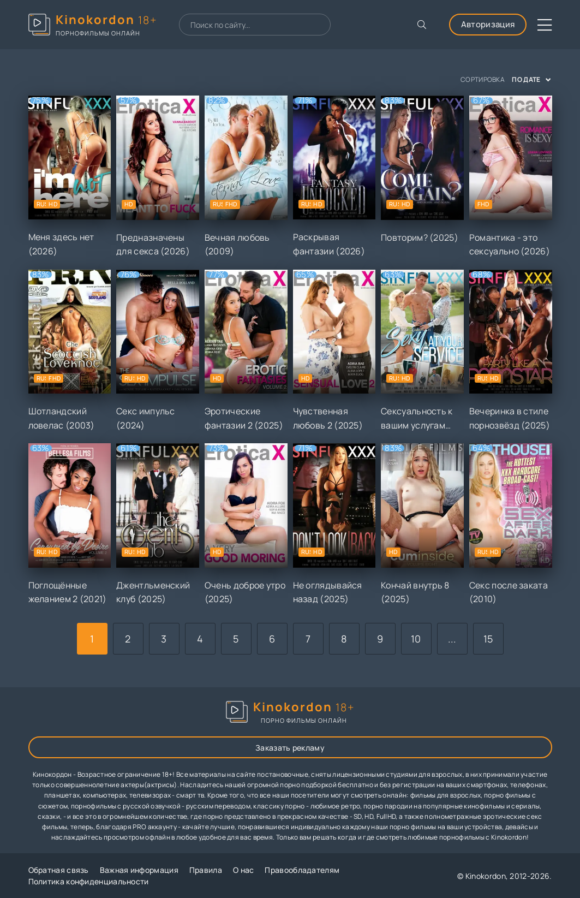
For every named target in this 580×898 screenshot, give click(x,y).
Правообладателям (302, 870)
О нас (243, 870)
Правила (205, 870)
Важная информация (139, 870)
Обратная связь (58, 870)
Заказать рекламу (290, 747)
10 (416, 638)
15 (488, 638)
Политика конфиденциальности (88, 881)
